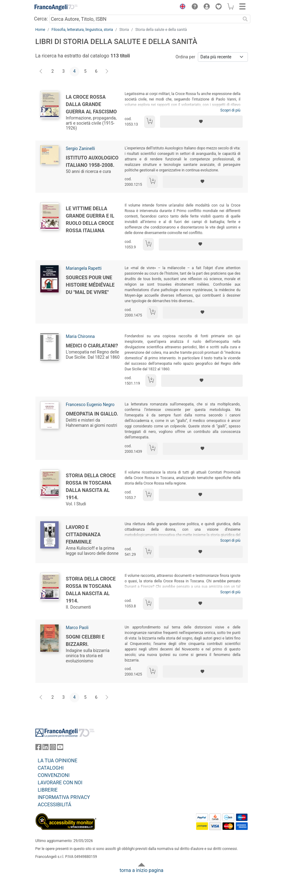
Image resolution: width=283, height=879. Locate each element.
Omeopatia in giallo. (92, 414)
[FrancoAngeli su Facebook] (38, 748)
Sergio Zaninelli (80, 148)
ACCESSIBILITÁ (54, 805)
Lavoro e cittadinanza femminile (83, 534)
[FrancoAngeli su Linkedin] (45, 748)
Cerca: (41, 19)
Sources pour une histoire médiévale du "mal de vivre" (90, 285)
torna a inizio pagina (141, 870)
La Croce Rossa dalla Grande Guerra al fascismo (91, 104)
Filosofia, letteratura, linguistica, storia (82, 29)
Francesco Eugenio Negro (90, 404)
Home (40, 29)
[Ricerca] (245, 19)
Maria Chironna (80, 336)
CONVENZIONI (54, 775)
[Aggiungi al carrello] (149, 121)
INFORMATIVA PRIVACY (64, 797)
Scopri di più (230, 110)
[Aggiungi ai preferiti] (201, 121)
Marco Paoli (77, 627)
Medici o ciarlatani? (92, 346)
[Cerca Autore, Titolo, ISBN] (145, 19)
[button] (181, 7)
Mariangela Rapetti (84, 268)
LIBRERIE (48, 790)
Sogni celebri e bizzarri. (85, 640)
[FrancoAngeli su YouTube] (60, 748)
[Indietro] (41, 71)
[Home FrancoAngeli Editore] (55, 7)
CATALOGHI (51, 768)
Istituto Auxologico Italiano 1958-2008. (92, 161)
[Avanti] (107, 71)
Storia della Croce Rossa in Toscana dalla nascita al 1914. (91, 486)
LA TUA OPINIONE (58, 761)
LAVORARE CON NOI (60, 783)
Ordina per (185, 56)
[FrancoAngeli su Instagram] (53, 748)
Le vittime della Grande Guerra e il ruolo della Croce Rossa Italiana (90, 219)
